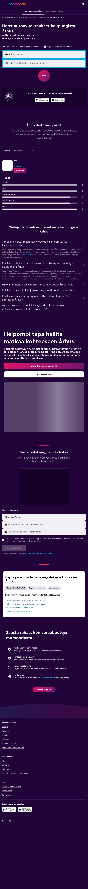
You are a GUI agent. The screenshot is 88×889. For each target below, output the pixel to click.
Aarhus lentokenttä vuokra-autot (19, 608)
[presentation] (58, 100)
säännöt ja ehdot (30, 553)
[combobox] (9, 47)
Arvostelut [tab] (18, 151)
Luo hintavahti (47, 678)
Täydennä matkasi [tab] (37, 588)
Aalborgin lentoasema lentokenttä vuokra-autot (26, 604)
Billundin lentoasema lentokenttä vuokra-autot (25, 600)
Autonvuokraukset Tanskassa (26, 17)
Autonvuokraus (7, 17)
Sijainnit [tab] (30, 151)
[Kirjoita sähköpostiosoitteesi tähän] (46, 532)
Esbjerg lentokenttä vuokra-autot (20, 611)
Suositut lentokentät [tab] (16, 588)
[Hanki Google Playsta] (42, 100)
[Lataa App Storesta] (58, 100)
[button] (4, 4)
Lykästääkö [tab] (54, 588)
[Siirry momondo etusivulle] (17, 4)
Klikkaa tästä (27, 255)
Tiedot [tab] (7, 151)
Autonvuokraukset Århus (48, 17)
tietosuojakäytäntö (45, 553)
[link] (20, 170)
